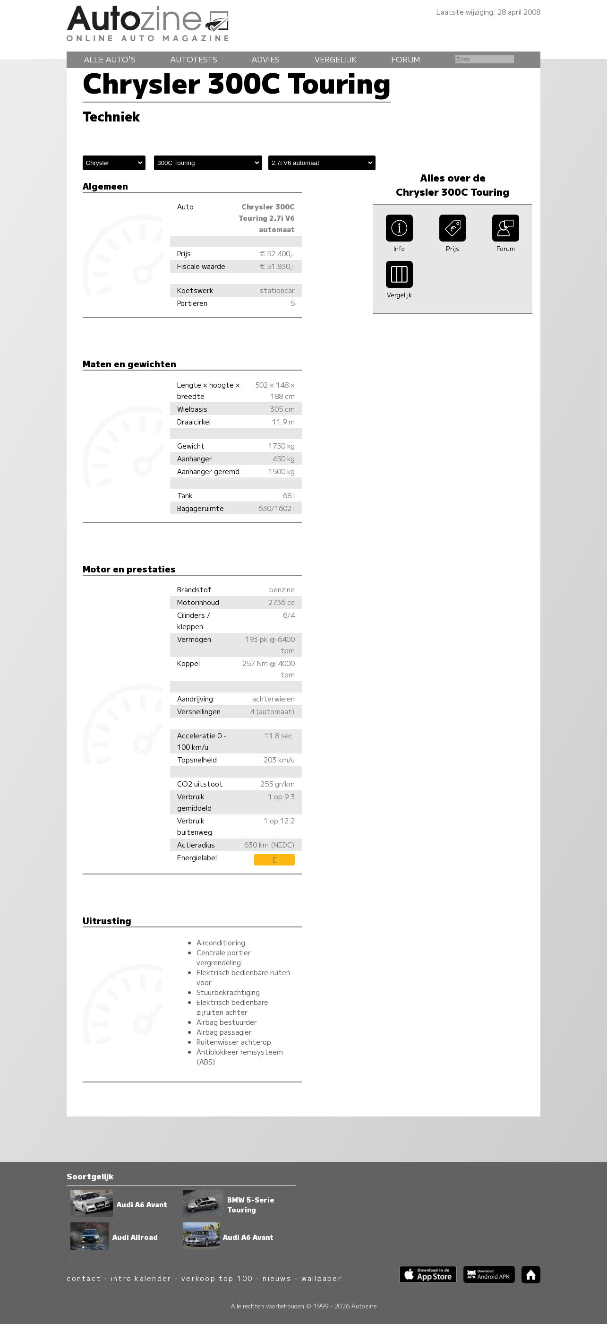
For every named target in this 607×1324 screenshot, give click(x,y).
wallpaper (321, 1278)
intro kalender (141, 1278)
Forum (405, 59)
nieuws (277, 1278)
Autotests (194, 59)
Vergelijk (336, 59)
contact (84, 1278)
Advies (266, 59)
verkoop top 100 (217, 1278)
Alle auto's (110, 59)
